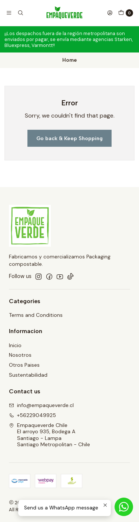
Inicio (15, 345)
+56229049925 (32, 415)
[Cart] (126, 13)
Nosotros (20, 355)
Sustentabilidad (28, 375)
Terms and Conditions (36, 315)
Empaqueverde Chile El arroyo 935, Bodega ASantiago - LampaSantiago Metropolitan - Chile (49, 435)
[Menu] (8, 13)
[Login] (109, 13)
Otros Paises (24, 365)
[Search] (20, 13)
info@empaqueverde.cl (41, 405)
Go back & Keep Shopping (69, 138)
